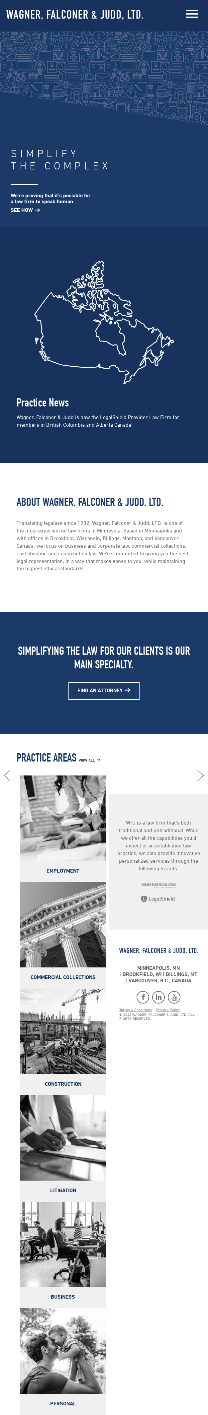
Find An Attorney (100, 691)
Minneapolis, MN (159, 968)
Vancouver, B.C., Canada (160, 981)
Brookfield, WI (142, 974)
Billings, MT (181, 974)
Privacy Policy (168, 1010)
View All (87, 761)
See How (22, 210)
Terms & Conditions (135, 1010)
